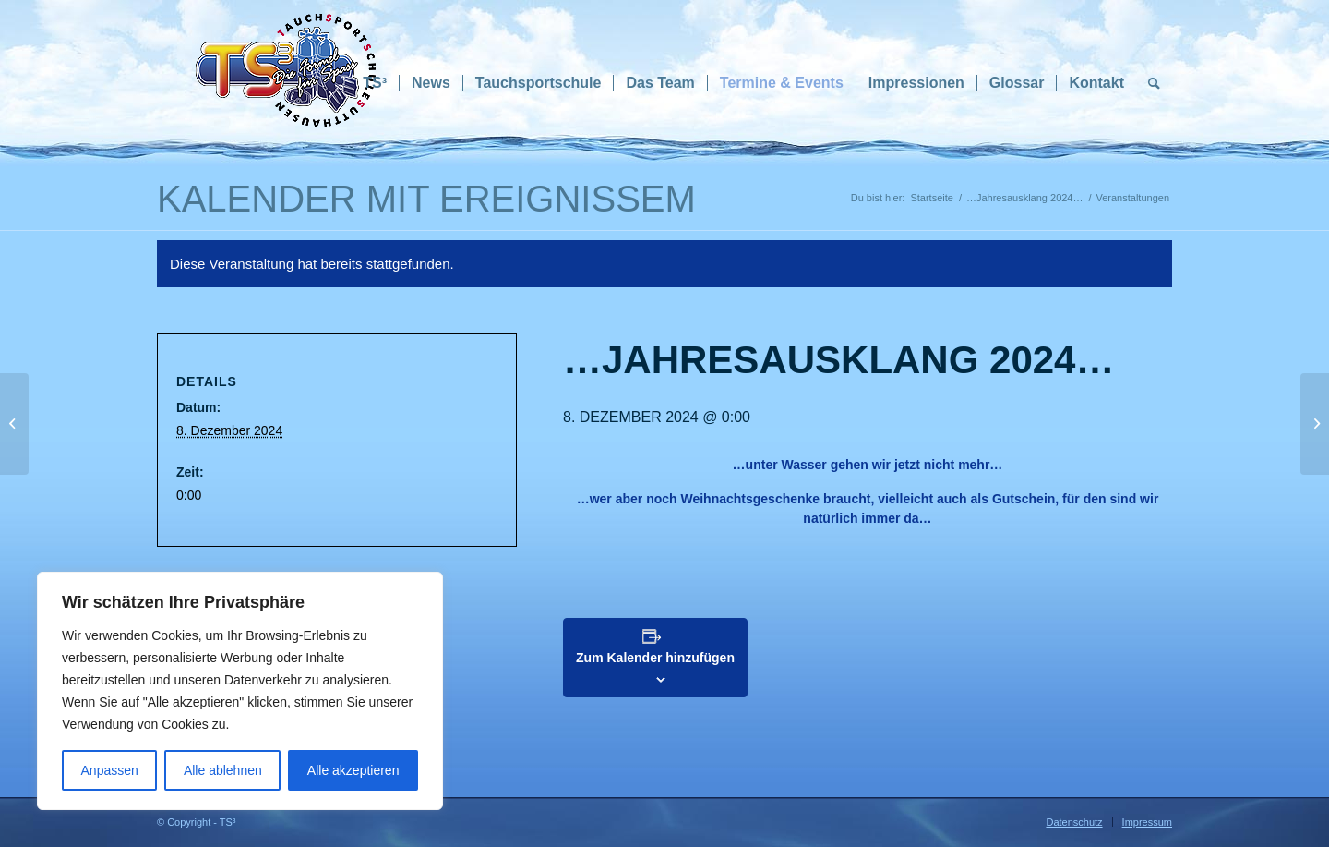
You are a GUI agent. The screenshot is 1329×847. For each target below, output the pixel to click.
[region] (240, 691)
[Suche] (1154, 83)
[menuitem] (375, 83)
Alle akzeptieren (353, 770)
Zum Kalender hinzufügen (655, 657)
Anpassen (109, 770)
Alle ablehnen (223, 770)
